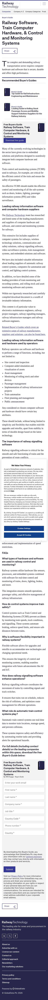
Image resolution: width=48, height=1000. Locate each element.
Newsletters (7, 963)
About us (6, 944)
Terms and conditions (11, 978)
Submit (9, 869)
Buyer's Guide (7, 17)
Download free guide (15, 140)
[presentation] (23, 843)
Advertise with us (9, 948)
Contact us (6, 955)
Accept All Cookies (24, 535)
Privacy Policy (17, 876)
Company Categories (33, 11)
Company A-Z (19, 11)
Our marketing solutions (12, 966)
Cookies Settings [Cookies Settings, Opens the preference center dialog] (24, 528)
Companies (6, 11)
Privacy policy (8, 975)
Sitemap (5, 982)
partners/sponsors (34, 856)
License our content (10, 952)
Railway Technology (15, 215)
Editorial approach (10, 959)
